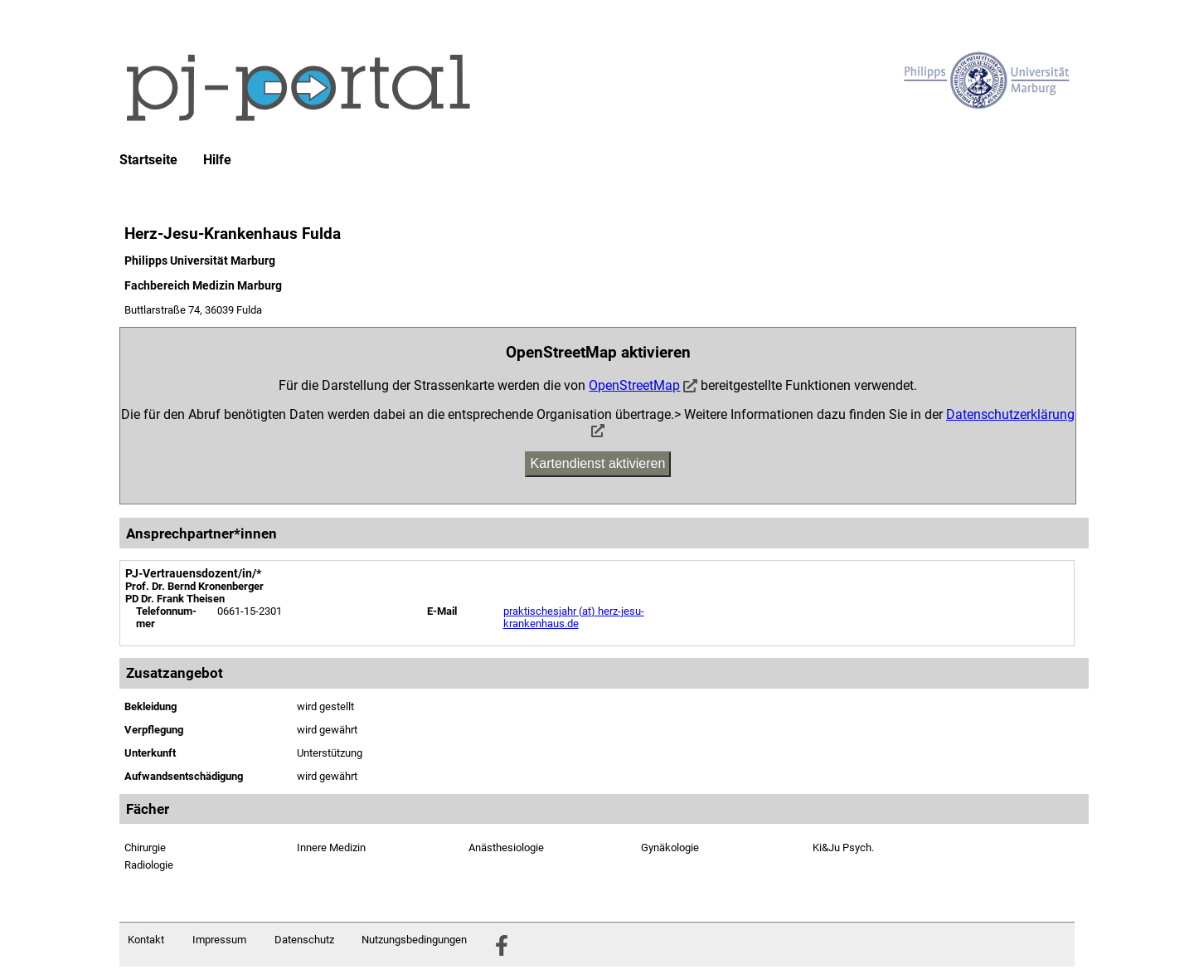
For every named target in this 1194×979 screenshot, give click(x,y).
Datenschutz (304, 939)
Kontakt (146, 939)
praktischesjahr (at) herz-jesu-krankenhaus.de (573, 617)
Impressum (219, 939)
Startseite (148, 160)
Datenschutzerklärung (1010, 414)
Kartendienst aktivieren (598, 463)
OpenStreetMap (634, 385)
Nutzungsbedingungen (414, 939)
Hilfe (217, 160)
